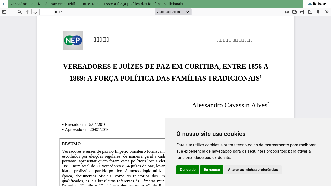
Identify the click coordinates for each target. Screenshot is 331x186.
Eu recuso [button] (212, 170)
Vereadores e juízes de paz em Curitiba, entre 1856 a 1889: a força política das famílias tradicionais (96, 3)
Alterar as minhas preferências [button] (253, 170)
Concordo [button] (188, 170)
